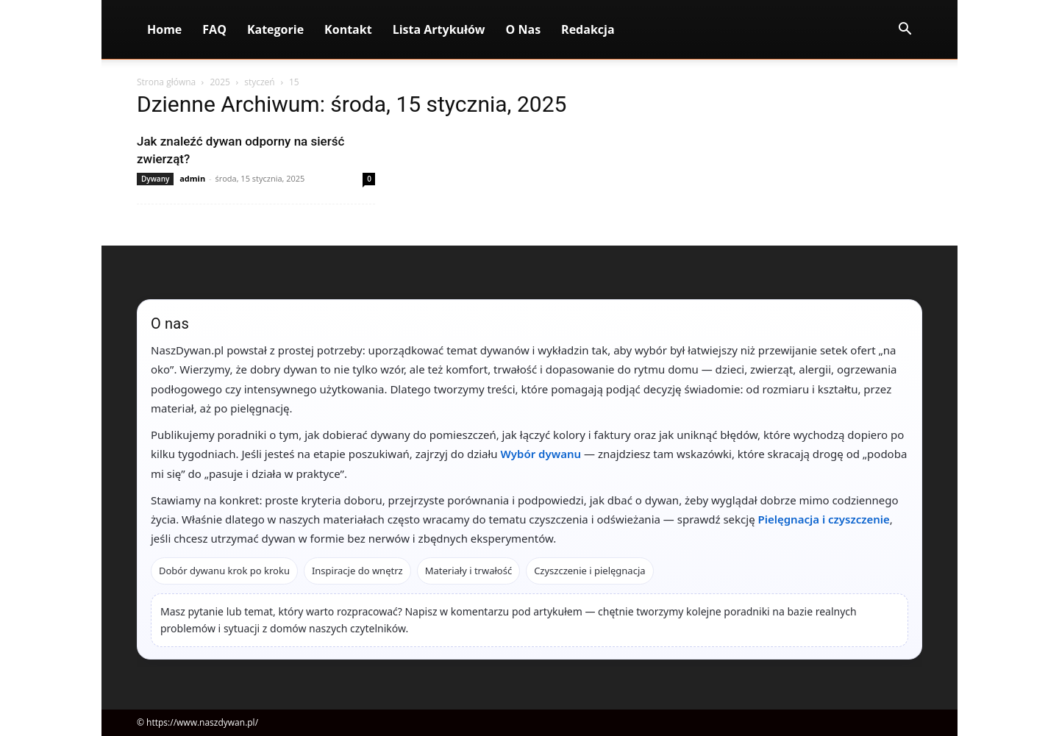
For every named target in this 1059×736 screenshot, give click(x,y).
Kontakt (348, 29)
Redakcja (588, 29)
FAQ (214, 29)
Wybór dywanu (541, 453)
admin (192, 178)
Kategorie (275, 29)
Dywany (155, 179)
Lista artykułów (439, 29)
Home (164, 29)
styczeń (259, 82)
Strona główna (166, 82)
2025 (219, 82)
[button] (904, 30)
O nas (523, 29)
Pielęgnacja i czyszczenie (824, 519)
